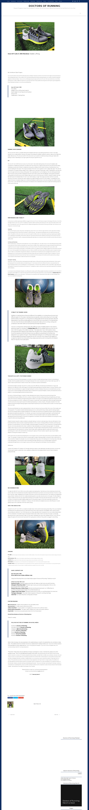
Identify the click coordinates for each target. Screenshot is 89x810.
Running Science (52, 1)
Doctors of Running (23, 650)
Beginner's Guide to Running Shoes (67, 99)
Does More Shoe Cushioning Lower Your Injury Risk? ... (70, 173)
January (64, 192)
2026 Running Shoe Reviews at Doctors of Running (69, 92)
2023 (62, 145)
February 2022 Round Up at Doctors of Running (70, 189)
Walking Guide (40, 1)
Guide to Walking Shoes (65, 100)
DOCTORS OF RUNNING (44, 5)
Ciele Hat (14, 619)
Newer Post (14, 740)
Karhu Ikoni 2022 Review (67, 163)
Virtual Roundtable (22, 658)
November (64, 148)
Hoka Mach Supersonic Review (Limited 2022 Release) (70, 176)
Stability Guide (27, 1)
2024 (62, 143)
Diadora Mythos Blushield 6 (15, 633)
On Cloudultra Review (64, 59)
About (57, 1)
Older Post (51, 740)
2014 (62, 202)
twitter (16, 723)
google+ (22, 723)
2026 (62, 141)
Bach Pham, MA (36, 729)
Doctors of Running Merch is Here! (69, 82)
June (63, 155)
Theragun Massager (17, 617)
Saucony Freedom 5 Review (68, 171)
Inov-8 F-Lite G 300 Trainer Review (69, 174)
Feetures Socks (16, 604)
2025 (62, 142)
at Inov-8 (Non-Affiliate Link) (25, 595)
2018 (62, 197)
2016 (62, 200)
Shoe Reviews (14, 1)
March (63, 158)
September (64, 151)
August (63, 152)
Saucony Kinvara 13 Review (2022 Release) (71, 187)
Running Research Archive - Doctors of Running (70, 98)
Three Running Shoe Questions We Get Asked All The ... (70, 161)
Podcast (45, 1)
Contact (61, 1)
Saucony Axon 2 (12, 630)
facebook (11, 723)
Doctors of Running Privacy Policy (41, 787)
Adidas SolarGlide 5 (13, 632)
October (64, 150)
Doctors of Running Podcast (66, 95)
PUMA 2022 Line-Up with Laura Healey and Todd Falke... (71, 186)
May (63, 156)
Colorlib (49, 806)
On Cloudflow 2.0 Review (65, 60)
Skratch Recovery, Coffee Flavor (20, 611)
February (64, 191)
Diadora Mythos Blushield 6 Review (69, 182)
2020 (62, 195)
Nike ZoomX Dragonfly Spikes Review (70, 164)
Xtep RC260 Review (66, 181)
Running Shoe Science (64, 97)
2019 (62, 196)
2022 (62, 146)
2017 (62, 198)
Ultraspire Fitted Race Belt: (19, 607)
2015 (62, 201)
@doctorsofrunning (23, 653)
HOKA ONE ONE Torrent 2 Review (67, 58)
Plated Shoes (34, 1)
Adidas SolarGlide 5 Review (67, 184)
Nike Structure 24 (13, 629)
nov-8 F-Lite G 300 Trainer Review (18, 721)
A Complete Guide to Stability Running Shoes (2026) (69, 94)
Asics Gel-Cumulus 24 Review (68, 162)
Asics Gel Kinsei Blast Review (68, 169)
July (63, 153)
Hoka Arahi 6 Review (66, 168)
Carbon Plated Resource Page (66, 96)
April (63, 157)
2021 (62, 193)
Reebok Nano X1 (16, 277)
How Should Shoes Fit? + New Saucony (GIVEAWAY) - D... (70, 180)
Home (9, 1)
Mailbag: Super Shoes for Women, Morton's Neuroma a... (71, 167)
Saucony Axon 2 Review (67, 178)
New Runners (20, 1)
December (64, 147)
